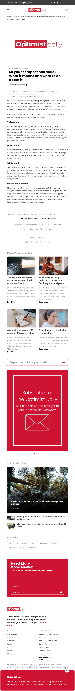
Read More (11, 302)
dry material (29, 155)
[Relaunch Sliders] (40, 453)
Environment (17, 16)
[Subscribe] (34, 453)
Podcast (42, 637)
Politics (53, 543)
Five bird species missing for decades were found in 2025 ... (42, 525)
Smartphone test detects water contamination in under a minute (21, 280)
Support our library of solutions (30, 362)
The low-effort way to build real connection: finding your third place (51, 280)
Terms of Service (45, 651)
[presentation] (24, 578)
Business (43, 543)
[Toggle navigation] (8, 10)
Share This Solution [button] (18, 85)
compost (44, 167)
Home (9, 16)
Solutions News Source (28, 218)
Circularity (13, 91)
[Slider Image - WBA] (36, 453)
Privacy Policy (44, 647)
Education (13, 548)
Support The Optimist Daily (49, 634)
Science (33, 543)
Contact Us (43, 644)
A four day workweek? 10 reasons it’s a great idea (20, 332)
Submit (61, 592)
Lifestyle (12, 96)
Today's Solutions (45, 631)
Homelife (53, 91)
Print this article (49, 218)
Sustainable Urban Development (32, 16)
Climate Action (26, 91)
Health (23, 548)
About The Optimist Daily (48, 641)
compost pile (37, 193)
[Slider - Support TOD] (38, 453)
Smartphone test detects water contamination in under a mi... (41, 517)
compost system (42, 100)
